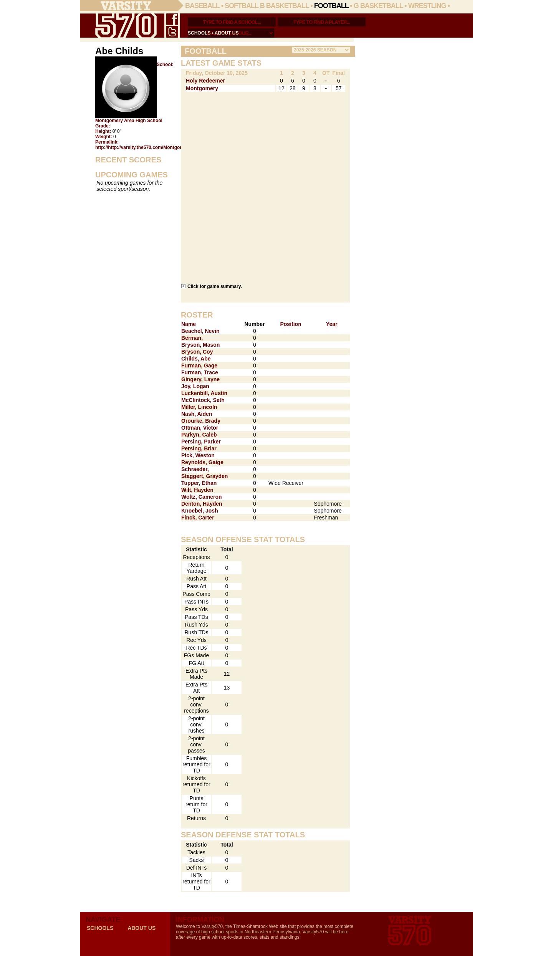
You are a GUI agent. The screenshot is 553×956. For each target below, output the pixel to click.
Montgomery (202, 88)
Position (290, 324)
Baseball (202, 6)
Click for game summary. (214, 286)
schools (199, 33)
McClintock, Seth (203, 400)
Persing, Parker (201, 441)
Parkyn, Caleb (199, 435)
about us (227, 33)
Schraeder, (195, 469)
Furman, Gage (199, 365)
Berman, (192, 338)
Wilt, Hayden (197, 490)
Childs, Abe (196, 359)
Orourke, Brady (200, 421)
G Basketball (378, 6)
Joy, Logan (195, 386)
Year (332, 324)
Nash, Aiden (196, 414)
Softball (241, 6)
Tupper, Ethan (199, 483)
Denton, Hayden (201, 504)
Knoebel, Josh (199, 511)
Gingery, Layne (200, 379)
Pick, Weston (198, 455)
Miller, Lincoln (199, 407)
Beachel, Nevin (200, 331)
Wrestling (427, 6)
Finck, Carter (197, 517)
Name (188, 324)
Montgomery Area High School (128, 120)
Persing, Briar (199, 448)
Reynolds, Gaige (202, 462)
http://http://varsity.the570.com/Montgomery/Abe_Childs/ (157, 147)
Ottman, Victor (199, 428)
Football (331, 6)
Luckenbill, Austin (204, 393)
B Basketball (284, 6)
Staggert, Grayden (204, 476)
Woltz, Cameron (201, 497)
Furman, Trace (199, 372)
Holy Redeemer (205, 81)
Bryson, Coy (197, 352)
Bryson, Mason (200, 345)
